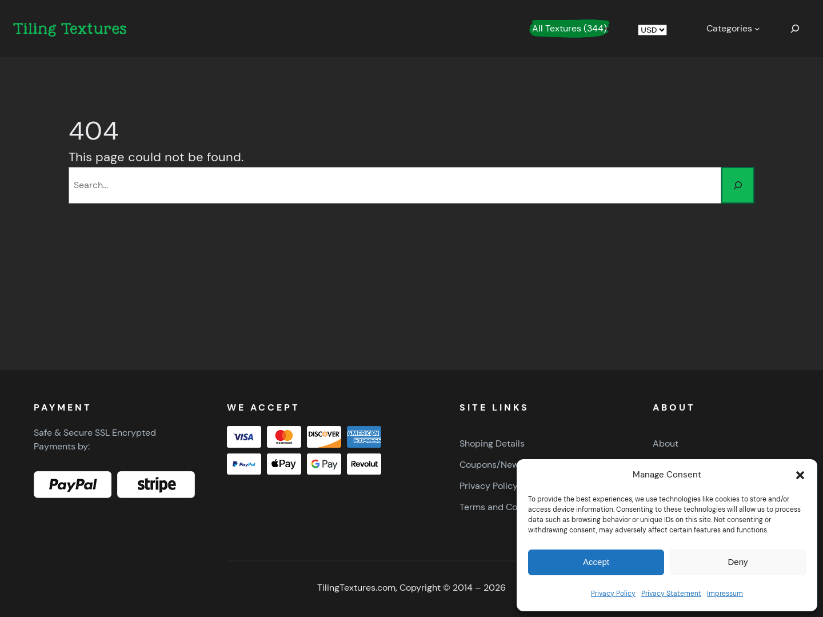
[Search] (737, 185)
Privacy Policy (613, 593)
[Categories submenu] (733, 28)
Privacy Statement (671, 593)
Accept (596, 562)
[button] (800, 475)
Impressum (725, 593)
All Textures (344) (569, 28)
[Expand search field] (795, 28)
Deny (738, 562)
